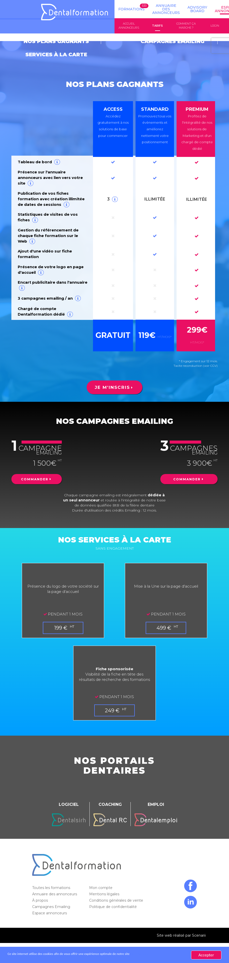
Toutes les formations (51, 875)
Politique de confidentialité (113, 894)
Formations (131, 9)
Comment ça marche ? (186, 26)
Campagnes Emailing (51, 894)
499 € (165, 615)
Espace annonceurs (50, 900)
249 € (113, 698)
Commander (34, 467)
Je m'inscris (112, 374)
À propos (40, 888)
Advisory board (197, 9)
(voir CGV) (210, 353)
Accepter (206, 955)
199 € (61, 615)
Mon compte (101, 875)
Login (215, 26)
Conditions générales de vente (116, 888)
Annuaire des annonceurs (166, 9)
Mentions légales (104, 881)
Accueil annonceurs (129, 26)
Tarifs (157, 26)
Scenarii (199, 923)
